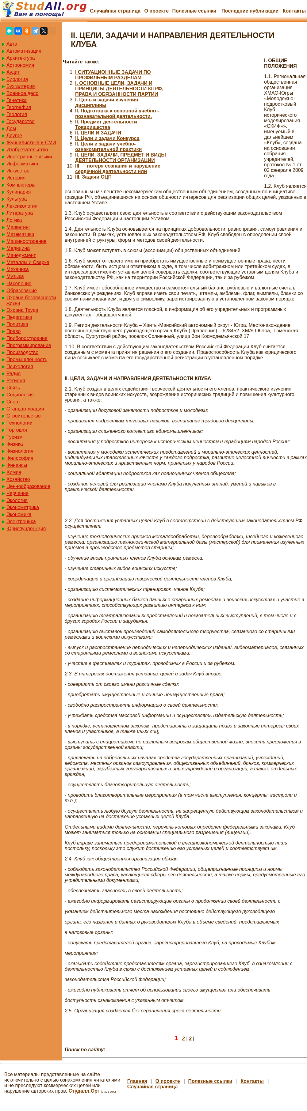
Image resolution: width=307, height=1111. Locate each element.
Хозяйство (18, 479)
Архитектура (20, 58)
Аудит (13, 72)
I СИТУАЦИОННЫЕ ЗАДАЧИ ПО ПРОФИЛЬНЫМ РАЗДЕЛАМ (113, 75)
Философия (19, 458)
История (15, 177)
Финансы (16, 465)
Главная (137, 1081)
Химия (13, 472)
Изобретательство (27, 149)
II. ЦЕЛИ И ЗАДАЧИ (98, 132)
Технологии (19, 422)
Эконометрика (22, 507)
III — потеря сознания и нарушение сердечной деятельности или (117, 168)
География (18, 107)
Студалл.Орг (84, 1091)
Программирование (28, 345)
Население (19, 283)
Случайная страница (115, 10)
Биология (17, 79)
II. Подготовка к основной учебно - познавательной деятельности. (117, 113)
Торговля (16, 430)
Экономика (19, 514)
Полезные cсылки (194, 10)
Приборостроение (27, 338)
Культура (16, 199)
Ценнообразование (28, 486)
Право (13, 331)
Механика (17, 269)
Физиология (19, 451)
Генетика (16, 100)
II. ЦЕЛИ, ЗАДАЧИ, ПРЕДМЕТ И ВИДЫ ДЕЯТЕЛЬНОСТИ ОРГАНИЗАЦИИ (120, 157)
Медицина (18, 248)
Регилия (15, 380)
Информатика (22, 163)
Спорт (13, 401)
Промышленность (26, 359)
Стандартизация (25, 408)
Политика (17, 324)
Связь (13, 387)
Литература (19, 213)
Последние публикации (249, 10)
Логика (14, 220)
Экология (17, 500)
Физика (14, 444)
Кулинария (18, 192)
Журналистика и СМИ (31, 142)
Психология (19, 366)
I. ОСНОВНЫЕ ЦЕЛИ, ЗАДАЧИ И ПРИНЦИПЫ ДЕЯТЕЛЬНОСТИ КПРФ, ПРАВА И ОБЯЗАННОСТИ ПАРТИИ (119, 89)
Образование (21, 290)
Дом (11, 128)
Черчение (17, 493)
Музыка (15, 276)
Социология (20, 394)
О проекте (156, 10)
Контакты (294, 10)
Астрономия (20, 65)
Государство (20, 121)
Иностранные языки (29, 156)
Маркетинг (18, 227)
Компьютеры (20, 184)
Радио (13, 373)
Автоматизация (23, 51)
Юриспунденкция (26, 528)
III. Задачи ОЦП (93, 176)
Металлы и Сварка (27, 262)
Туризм (14, 437)
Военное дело (22, 93)
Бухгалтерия (20, 86)
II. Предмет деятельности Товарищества (106, 124)
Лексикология (21, 206)
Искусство (17, 170)
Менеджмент (21, 255)
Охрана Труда (22, 310)
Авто (11, 44)
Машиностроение (26, 241)
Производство (22, 352)
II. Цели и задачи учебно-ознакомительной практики (108, 146)
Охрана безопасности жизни (31, 300)
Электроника (21, 521)
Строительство (23, 415)
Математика (20, 234)
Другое (14, 135)
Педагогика (19, 317)
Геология (16, 114)
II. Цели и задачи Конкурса (107, 138)
